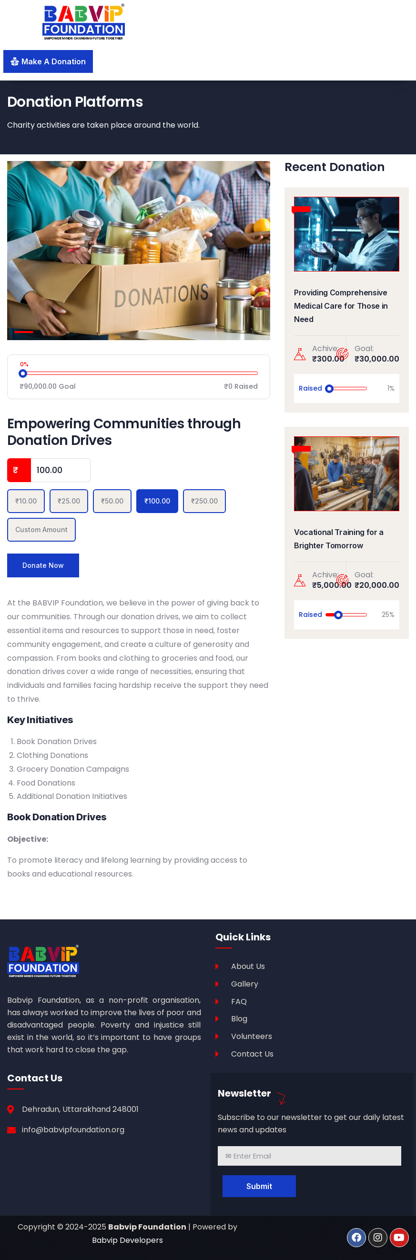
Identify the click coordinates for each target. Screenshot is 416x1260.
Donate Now (43, 565)
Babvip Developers (127, 1240)
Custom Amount (41, 529)
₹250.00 (204, 501)
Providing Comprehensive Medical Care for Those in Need (341, 306)
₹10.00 (26, 501)
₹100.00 (157, 501)
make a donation (53, 61)
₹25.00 (69, 501)
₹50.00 (112, 501)
